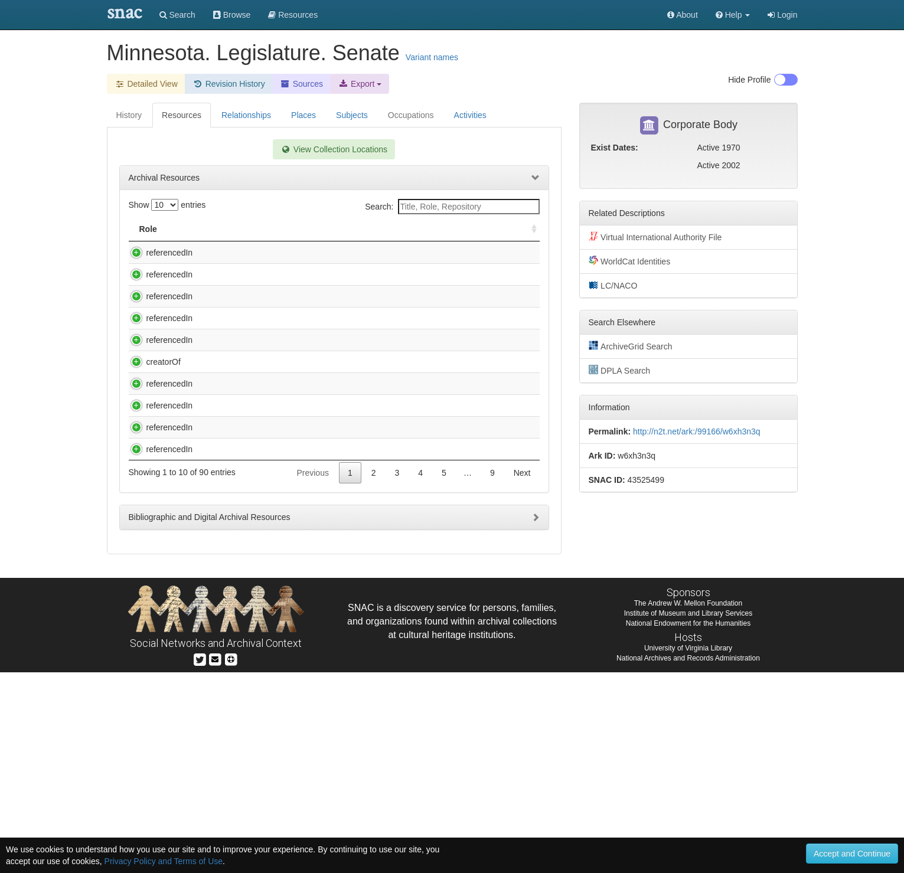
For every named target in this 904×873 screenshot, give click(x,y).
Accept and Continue (852, 853)
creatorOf (152, 456)
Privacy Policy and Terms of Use (164, 861)
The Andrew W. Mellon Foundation (688, 804)
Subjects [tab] (352, 115)
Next (522, 673)
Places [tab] (303, 115)
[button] (733, 15)
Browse (232, 14)
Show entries (167, 205)
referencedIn (158, 252)
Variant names (432, 57)
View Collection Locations (333, 149)
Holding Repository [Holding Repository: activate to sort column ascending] (441, 229)
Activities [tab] (470, 115)
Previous (312, 673)
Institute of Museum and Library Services (688, 814)
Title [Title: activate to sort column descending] (205, 229)
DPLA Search (620, 370)
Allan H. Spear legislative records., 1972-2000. (277, 252)
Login (782, 14)
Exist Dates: (614, 147)
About (682, 14)
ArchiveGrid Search (631, 346)
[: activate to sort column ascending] (529, 229)
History (129, 115)
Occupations (411, 115)
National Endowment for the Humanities (688, 824)
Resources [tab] (181, 115)
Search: (452, 206)
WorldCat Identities (630, 261)
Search (177, 14)
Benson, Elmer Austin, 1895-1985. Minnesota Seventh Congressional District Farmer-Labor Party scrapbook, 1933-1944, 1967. (286, 468)
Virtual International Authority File (655, 236)
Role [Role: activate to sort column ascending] (148, 229)
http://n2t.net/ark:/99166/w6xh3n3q (697, 431)
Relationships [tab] (246, 115)
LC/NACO (613, 285)
